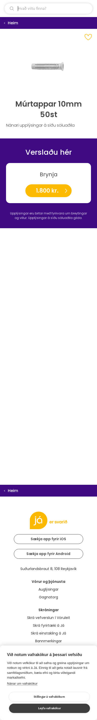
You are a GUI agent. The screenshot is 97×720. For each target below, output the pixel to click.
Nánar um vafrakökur (22, 683)
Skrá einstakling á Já (48, 633)
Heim (13, 23)
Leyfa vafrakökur (49, 708)
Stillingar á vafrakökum (49, 697)
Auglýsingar (48, 589)
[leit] (48, 8)
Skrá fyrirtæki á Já (48, 625)
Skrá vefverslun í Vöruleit (48, 617)
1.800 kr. (47, 191)
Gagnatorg (48, 597)
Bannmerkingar (48, 641)
